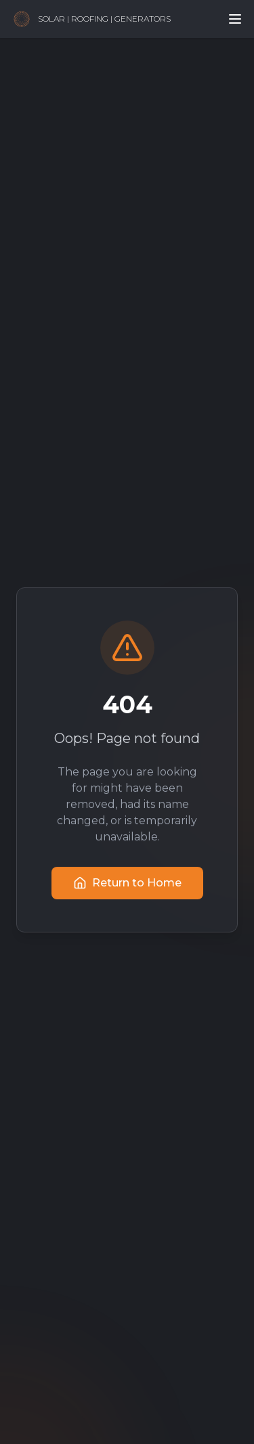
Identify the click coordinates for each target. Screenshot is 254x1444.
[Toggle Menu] (235, 19)
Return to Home (127, 883)
